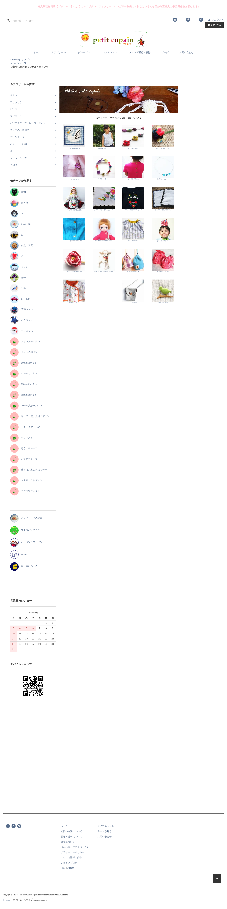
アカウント (218, 19)
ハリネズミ (21, 437)
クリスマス (21, 330)
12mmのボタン (23, 373)
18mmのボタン (23, 395)
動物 (18, 191)
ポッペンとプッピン (26, 542)
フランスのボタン (25, 341)
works (18, 554)
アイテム (213, 25)
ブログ (165, 52)
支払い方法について (71, 831)
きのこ (19, 277)
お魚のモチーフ (24, 459)
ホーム (36, 52)
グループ (85, 52)
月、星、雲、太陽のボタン (29, 416)
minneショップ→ (16, 63)
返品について (68, 841)
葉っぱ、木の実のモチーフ (29, 469)
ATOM (70, 868)
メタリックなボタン (26, 480)
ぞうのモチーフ (24, 448)
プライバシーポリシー (72, 852)
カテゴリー (59, 52)
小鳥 (18, 288)
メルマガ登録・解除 (140, 52)
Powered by (25, 900)
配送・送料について (71, 836)
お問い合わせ (186, 52)
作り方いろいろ (24, 566)
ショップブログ (69, 862)
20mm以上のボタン (26, 405)
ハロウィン (21, 320)
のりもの (20, 298)
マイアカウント (105, 826)
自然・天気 (21, 245)
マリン (19, 266)
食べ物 (19, 202)
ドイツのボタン (24, 352)
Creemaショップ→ (17, 59)
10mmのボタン (23, 362)
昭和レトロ (21, 309)
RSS (63, 868)
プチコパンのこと (25, 530)
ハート (19, 256)
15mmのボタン (23, 384)
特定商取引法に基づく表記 (75, 847)
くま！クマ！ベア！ (26, 427)
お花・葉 (20, 224)
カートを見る (104, 831)
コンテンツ (110, 52)
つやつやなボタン (25, 491)
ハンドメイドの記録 (26, 518)
